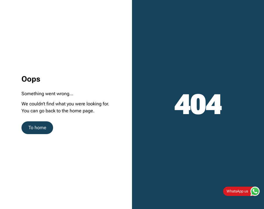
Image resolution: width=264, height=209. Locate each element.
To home (37, 127)
